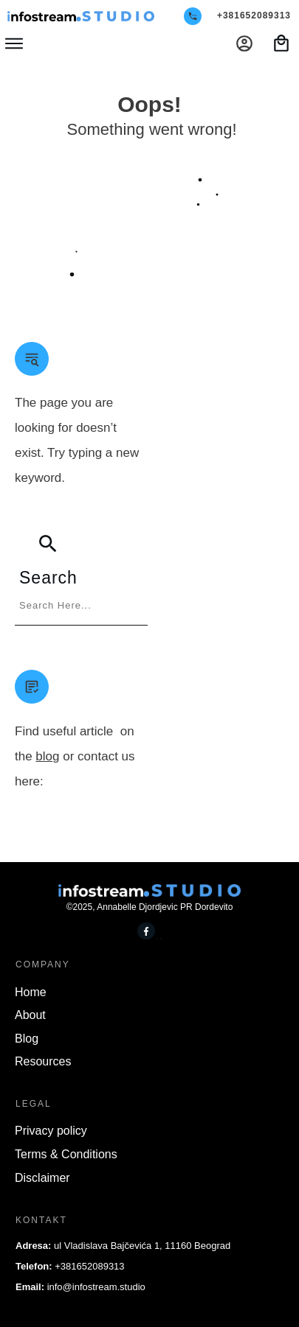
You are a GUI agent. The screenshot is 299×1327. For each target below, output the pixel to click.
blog (47, 756)
